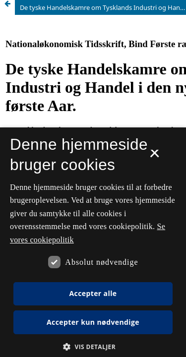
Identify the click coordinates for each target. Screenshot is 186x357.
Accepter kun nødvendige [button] (93, 322)
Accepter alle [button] (93, 293)
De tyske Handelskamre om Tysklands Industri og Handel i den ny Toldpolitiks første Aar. (103, 7)
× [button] (154, 157)
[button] (93, 347)
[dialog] (93, 242)
